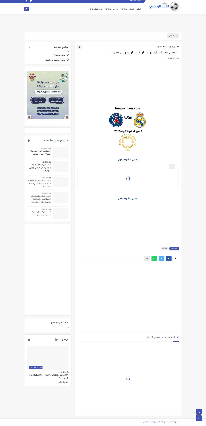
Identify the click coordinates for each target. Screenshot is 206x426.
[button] (169, 258)
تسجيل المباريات (95, 9)
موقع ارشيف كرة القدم (55, 60)
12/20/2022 (44, 193)
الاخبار (138, 9)
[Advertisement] (103, 22)
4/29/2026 (44, 148)
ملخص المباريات (111, 9)
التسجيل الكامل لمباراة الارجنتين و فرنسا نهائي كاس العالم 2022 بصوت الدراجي (41, 199)
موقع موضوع (60, 55)
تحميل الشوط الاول (128, 160)
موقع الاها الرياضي (151, 422)
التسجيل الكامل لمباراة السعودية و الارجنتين (48, 377)
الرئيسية (174, 47)
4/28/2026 (44, 162)
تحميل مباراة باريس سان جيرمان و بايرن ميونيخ (40, 152)
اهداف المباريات (127, 9)
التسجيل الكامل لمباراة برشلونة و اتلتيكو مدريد (41, 213)
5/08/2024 (44, 178)
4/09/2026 (44, 209)
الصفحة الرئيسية (136, 2)
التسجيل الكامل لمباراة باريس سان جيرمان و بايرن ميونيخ (40, 168)
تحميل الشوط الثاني (128, 199)
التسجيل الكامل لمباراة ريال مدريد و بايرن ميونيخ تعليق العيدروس (39, 184)
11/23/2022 (62, 372)
